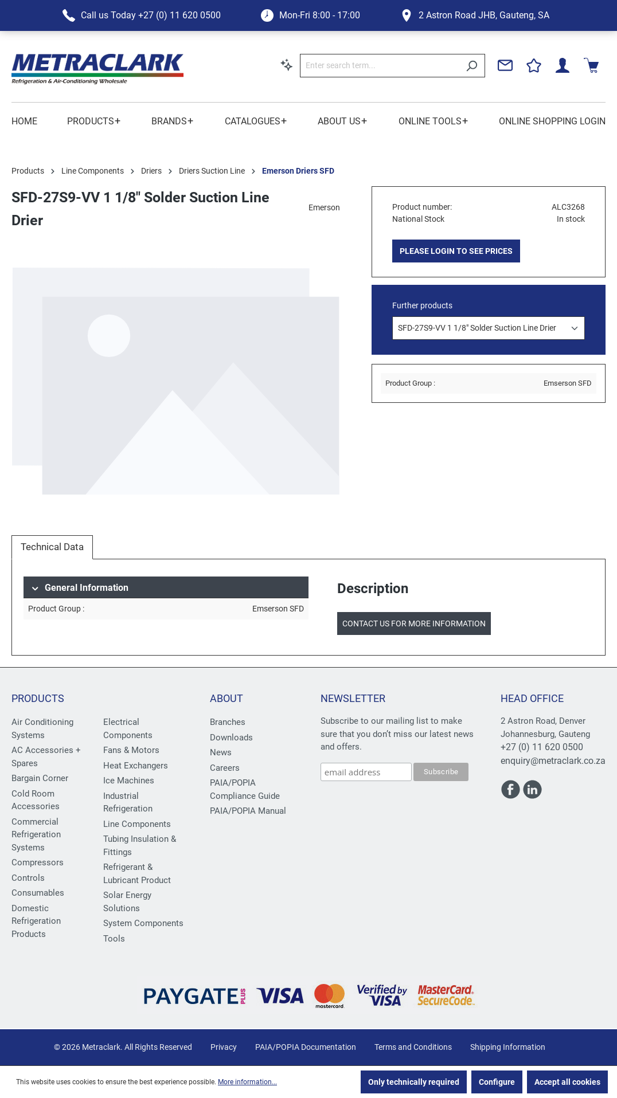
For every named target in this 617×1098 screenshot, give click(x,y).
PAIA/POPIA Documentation (305, 1047)
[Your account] (562, 65)
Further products (422, 305)
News (221, 752)
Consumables (37, 893)
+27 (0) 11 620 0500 (542, 747)
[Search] (471, 65)
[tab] (52, 547)
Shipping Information (507, 1047)
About (226, 698)
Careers (225, 768)
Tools (114, 939)
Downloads (231, 737)
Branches (227, 722)
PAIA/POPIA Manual (248, 811)
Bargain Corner (39, 778)
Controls (28, 878)
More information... (247, 1082)
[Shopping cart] (591, 65)
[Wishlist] (534, 65)
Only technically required (413, 1082)
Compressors (37, 862)
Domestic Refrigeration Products (36, 921)
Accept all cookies (567, 1082)
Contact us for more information (414, 623)
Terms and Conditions (413, 1047)
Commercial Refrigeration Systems (36, 835)
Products (37, 698)
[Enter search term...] (379, 65)
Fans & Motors (131, 750)
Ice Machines (128, 780)
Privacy (223, 1047)
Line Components (137, 824)
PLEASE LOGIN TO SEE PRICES (456, 251)
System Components (143, 923)
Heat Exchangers (135, 765)
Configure (497, 1082)
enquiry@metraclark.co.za (553, 760)
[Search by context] (287, 65)
